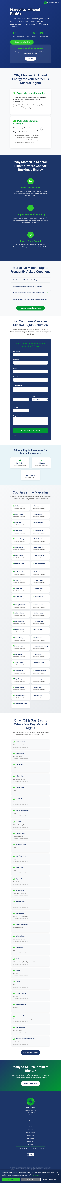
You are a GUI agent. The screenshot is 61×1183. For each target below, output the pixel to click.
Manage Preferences (50, 1179)
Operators (30, 1130)
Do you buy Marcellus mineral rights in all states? (30, 293)
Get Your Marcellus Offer (21, 42)
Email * (15, 368)
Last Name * (16, 360)
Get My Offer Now (30, 1083)
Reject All (30, 1179)
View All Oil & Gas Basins (30, 1052)
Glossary (30, 1144)
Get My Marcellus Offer (30, 430)
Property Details (18, 416)
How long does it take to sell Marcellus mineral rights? (30, 299)
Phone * (15, 377)
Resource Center (30, 1133)
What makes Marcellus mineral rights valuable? (30, 286)
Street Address (17, 385)
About (30, 1124)
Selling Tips (30, 1141)
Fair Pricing (30, 1138)
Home (30, 1121)
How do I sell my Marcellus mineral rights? (30, 280)
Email (30, 1115)
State (33, 396)
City (14, 396)
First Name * (17, 351)
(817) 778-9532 (30, 1112)
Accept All (10, 1179)
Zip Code (15, 407)
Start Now (30, 58)
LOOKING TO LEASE (38, 1148)
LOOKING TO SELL (23, 1148)
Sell (31, 1127)
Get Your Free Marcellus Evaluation (30, 308)
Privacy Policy (36, 1175)
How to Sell (30, 1135)
